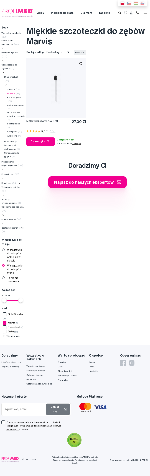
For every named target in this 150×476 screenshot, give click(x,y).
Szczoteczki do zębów (9, 66)
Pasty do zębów (9, 54)
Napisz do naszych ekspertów (87, 182)
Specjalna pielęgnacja (12, 208)
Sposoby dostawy (35, 370)
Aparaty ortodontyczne (11, 201)
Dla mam (86, 12)
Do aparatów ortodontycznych (16, 116)
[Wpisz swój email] (24, 409)
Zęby (40, 12)
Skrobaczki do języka (11, 155)
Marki (60, 366)
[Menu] (145, 13)
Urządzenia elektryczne (10, 42)
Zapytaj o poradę (10, 366)
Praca (92, 366)
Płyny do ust (10, 174)
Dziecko (104, 12)
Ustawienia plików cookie (39, 384)
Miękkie (13, 93)
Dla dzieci (11, 141)
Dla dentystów (11, 219)
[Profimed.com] (17, 12)
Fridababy (63, 380)
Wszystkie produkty (11, 35)
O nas (92, 362)
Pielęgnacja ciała (62, 12)
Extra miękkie (14, 99)
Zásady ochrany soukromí (63, 460)
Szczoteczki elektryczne (12, 147)
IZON (135, 460)
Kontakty (93, 371)
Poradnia (62, 362)
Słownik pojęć (65, 371)
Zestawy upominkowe (12, 229)
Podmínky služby (81, 460)
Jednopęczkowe (15, 107)
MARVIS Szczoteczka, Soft (42, 121)
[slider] (4, 300)
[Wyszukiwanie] (120, 13)
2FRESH (144, 460)
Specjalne (14, 131)
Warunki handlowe (35, 366)
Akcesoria (14, 136)
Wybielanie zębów (10, 189)
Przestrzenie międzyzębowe (12, 163)
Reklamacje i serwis (67, 375)
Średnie (13, 89)
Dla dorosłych (11, 79)
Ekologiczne (13, 125)
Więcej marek (11, 336)
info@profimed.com (11, 362)
